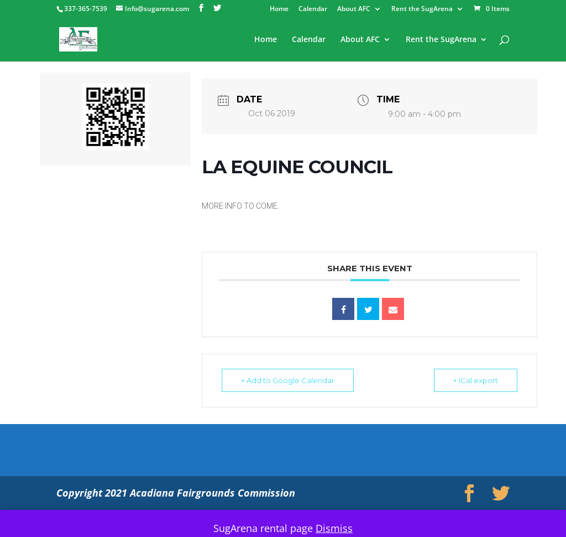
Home (279, 9)
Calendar (312, 9)
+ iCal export (475, 380)
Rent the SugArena (422, 9)
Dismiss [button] (334, 528)
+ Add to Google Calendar (287, 380)
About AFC (353, 9)
